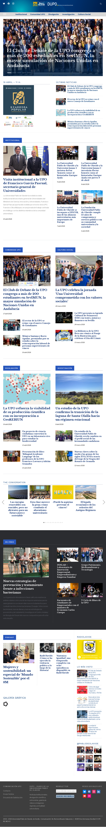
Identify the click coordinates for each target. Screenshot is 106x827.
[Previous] (6, 44)
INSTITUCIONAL (12, 140)
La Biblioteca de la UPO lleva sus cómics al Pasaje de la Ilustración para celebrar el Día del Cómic (88, 335)
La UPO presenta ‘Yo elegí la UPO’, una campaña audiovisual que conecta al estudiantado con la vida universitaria (89, 716)
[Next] (98, 44)
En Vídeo (9, 542)
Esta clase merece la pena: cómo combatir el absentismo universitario (41, 507)
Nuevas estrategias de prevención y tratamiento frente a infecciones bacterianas (23, 586)
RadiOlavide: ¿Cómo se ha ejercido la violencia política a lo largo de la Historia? (46, 663)
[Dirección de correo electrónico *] (66, 791)
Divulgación (53, 14)
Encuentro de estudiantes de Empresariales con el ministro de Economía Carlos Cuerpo (68, 607)
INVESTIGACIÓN (65, 368)
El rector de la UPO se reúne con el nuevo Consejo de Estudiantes (83, 100)
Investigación (68, 14)
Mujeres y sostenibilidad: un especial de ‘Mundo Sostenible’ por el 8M (18, 674)
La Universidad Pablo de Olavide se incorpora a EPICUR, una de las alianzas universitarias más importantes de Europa (67, 215)
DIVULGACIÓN (11, 368)
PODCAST (9, 638)
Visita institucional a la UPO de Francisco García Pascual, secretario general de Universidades (25, 185)
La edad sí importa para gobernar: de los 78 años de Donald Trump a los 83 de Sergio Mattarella (89, 731)
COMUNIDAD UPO (13, 250)
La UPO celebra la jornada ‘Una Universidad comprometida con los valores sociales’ (78, 295)
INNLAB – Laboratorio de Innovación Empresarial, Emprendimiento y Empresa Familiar (66, 571)
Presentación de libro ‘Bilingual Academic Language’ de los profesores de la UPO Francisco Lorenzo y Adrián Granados (36, 458)
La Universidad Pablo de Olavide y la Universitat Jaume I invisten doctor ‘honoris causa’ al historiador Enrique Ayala (67, 170)
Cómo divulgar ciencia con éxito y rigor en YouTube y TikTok (94, 690)
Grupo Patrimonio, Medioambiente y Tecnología (91, 567)
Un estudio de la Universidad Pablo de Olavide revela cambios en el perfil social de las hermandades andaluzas (88, 436)
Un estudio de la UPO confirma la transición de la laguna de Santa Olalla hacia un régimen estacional (77, 414)
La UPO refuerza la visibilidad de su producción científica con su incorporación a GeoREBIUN (83, 112)
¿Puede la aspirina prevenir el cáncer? (64, 505)
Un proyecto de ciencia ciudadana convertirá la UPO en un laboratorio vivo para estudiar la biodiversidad (36, 436)
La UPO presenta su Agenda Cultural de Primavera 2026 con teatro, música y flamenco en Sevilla (89, 317)
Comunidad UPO (37, 14)
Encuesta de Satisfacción (12, 798)
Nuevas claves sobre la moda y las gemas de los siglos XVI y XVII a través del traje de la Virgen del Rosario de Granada (87, 457)
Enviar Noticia (8, 794)
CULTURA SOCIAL (65, 250)
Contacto (6, 791)
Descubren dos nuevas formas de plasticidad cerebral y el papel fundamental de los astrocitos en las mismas (88, 702)
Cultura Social (84, 14)
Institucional (21, 14)
